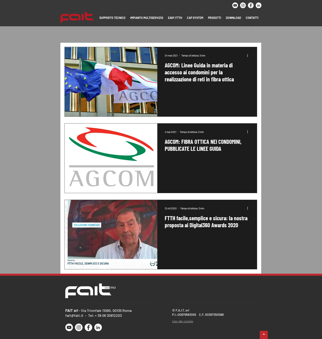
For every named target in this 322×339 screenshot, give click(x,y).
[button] (112, 17)
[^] (264, 335)
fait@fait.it (74, 315)
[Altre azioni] (248, 55)
